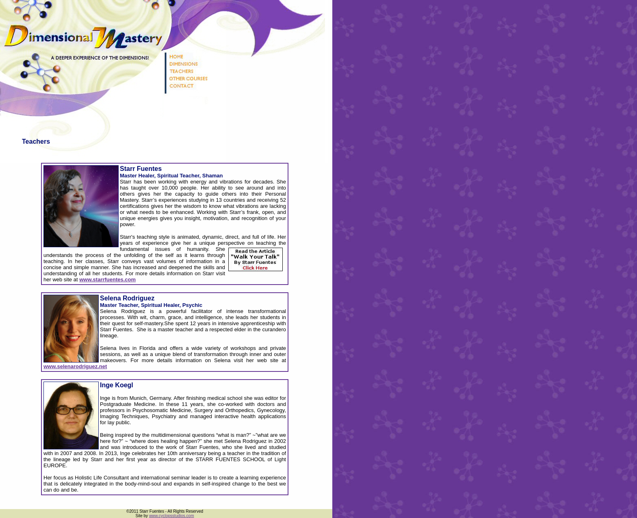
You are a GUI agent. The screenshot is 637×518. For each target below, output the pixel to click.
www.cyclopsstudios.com (171, 516)
